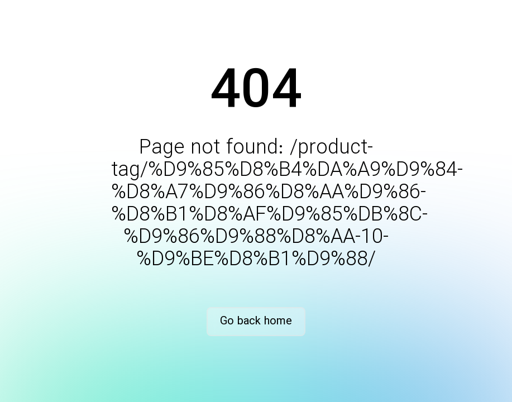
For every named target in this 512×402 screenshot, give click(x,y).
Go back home (256, 321)
